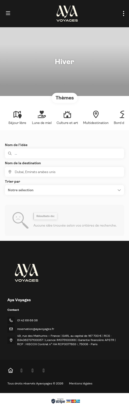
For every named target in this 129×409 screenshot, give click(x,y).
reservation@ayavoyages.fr (35, 329)
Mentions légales (80, 383)
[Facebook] (21, 370)
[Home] (10, 370)
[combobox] (64, 172)
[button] (64, 190)
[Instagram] (32, 370)
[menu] (124, 13)
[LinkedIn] (44, 370)
